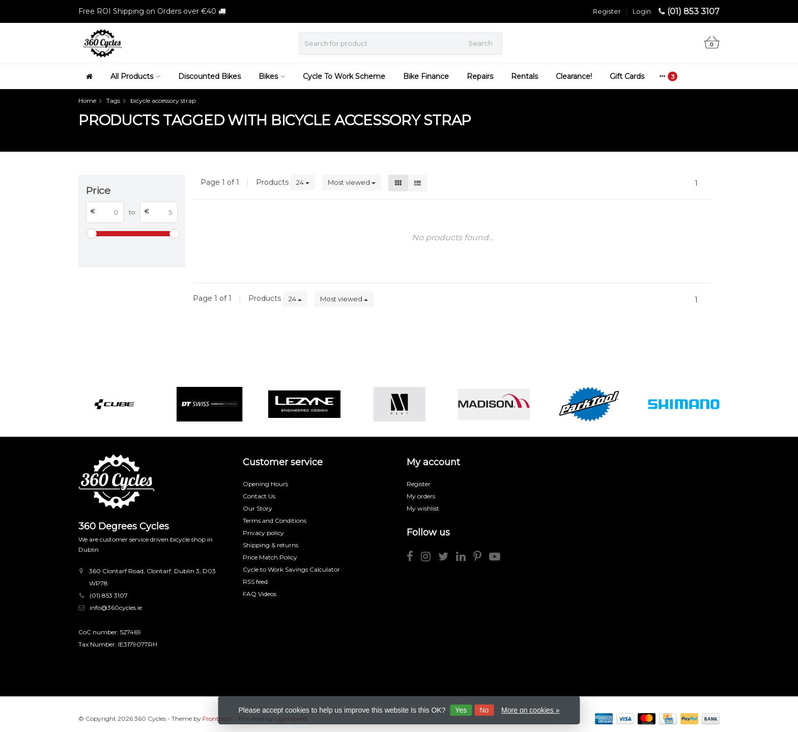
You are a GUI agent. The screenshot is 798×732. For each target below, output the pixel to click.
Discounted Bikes (209, 76)
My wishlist (423, 508)
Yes (461, 710)
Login (642, 11)
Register (607, 11)
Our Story (257, 508)
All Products (135, 76)
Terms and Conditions (274, 520)
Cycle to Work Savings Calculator (291, 569)
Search (480, 43)
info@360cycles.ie (116, 607)
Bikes (272, 76)
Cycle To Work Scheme (344, 76)
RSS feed (255, 581)
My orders (421, 496)
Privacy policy (263, 533)
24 (302, 182)
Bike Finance (426, 76)
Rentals (524, 76)
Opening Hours (265, 484)
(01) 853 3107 (693, 11)
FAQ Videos (259, 594)
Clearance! (574, 76)
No (484, 710)
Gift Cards (627, 76)
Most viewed (352, 182)
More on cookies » (530, 710)
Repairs (480, 76)
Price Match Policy (270, 557)
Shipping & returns (270, 545)
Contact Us (259, 496)
